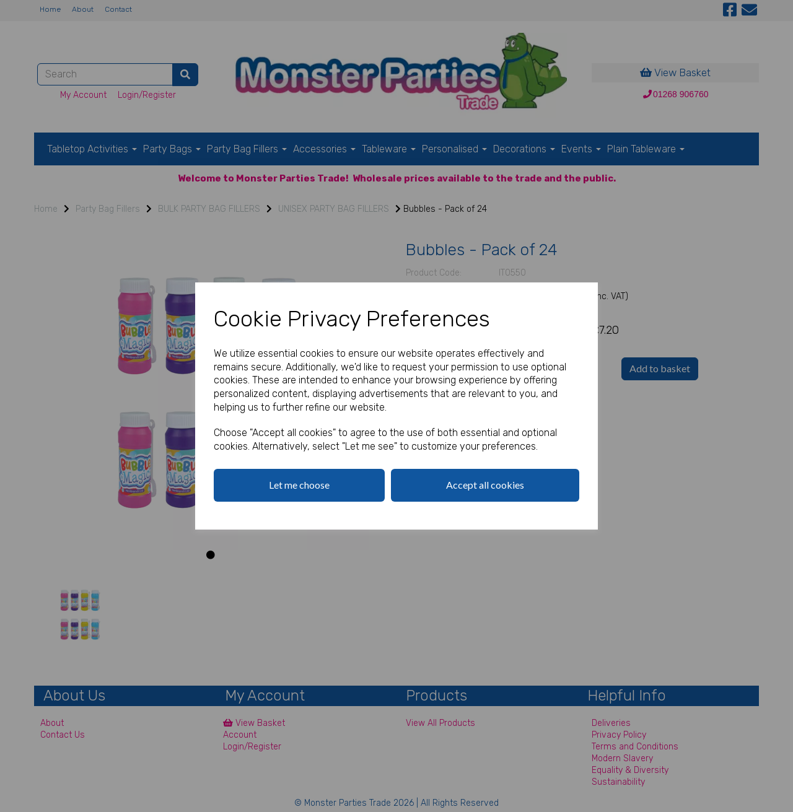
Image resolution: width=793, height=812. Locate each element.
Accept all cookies (485, 485)
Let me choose (299, 485)
